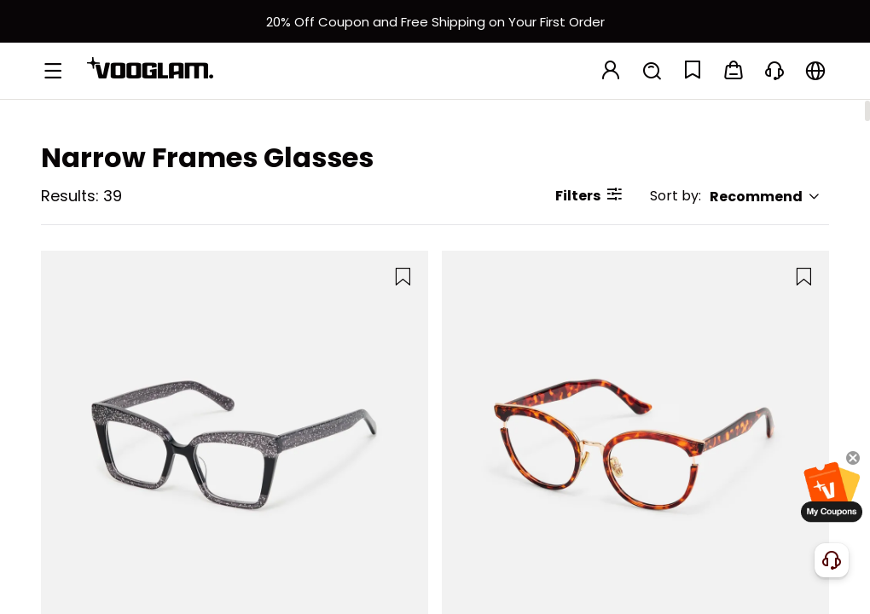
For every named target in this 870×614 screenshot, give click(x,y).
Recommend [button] (765, 196)
